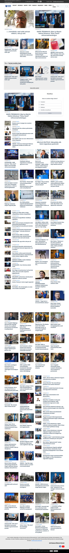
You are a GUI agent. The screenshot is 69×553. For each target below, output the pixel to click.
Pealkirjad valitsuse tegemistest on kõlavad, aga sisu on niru (26, 163)
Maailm (40, 74)
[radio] (50, 102)
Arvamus (10, 29)
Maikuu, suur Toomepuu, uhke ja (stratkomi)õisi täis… (41, 263)
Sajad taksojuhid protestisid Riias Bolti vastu (56, 347)
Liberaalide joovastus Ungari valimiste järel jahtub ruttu (10, 348)
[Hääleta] (50, 113)
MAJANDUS (40, 5)
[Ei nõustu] (67, 551)
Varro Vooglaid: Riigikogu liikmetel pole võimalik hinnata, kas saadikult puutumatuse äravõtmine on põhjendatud (11, 326)
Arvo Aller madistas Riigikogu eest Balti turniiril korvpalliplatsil (26, 507)
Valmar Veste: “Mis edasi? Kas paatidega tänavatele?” (26, 526)
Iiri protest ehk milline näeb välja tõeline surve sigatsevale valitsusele (57, 203)
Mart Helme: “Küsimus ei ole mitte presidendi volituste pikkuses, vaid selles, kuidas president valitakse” (57, 244)
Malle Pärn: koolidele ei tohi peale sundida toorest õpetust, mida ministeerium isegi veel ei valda (51, 401)
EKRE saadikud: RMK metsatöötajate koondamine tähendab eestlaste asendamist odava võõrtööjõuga (25, 368)
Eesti (40, 29)
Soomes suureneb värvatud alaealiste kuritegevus (25, 485)
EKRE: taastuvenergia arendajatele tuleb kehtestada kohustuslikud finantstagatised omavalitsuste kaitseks (22, 224)
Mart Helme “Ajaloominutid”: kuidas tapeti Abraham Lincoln (41, 78)
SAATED (26, 5)
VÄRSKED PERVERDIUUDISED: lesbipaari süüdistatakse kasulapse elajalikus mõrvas (41, 285)
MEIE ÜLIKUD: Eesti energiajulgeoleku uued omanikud (57, 326)
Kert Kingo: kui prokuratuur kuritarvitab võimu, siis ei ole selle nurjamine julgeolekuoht (22, 271)
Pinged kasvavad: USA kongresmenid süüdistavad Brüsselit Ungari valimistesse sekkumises (53, 418)
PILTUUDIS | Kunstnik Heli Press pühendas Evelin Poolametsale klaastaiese (42, 508)
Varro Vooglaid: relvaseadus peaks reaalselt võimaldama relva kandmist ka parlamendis (56, 368)
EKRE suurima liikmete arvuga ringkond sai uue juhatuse (11, 507)
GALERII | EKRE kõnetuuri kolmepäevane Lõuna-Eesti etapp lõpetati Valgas (42, 485)
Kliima (25, 50)
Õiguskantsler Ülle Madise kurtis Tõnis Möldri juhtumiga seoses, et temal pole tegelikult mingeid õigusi (42, 327)
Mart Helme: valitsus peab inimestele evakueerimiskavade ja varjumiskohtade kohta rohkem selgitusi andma (22, 254)
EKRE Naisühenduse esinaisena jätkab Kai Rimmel (56, 528)
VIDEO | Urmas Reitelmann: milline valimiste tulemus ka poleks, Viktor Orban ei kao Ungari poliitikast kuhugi (53, 425)
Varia (9, 442)
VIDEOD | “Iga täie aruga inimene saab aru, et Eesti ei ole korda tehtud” (26, 464)
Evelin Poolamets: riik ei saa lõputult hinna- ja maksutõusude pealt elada (11, 389)
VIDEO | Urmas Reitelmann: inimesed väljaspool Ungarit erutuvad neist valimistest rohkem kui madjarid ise (52, 432)
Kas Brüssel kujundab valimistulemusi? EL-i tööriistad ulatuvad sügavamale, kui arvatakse (22, 248)
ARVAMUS (20, 5)
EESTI (30, 5)
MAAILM (34, 5)
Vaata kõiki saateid (34, 88)
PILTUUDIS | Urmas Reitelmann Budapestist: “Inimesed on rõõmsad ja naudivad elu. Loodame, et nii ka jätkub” (42, 529)
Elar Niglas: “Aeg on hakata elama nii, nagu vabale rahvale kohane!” (42, 183)
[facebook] (39, 1)
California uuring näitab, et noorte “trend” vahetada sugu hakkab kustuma (57, 163)
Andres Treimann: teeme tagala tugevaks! (22, 282)
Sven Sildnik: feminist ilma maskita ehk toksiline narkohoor (57, 224)
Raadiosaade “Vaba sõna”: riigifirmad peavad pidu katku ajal (11, 51)
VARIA (45, 5)
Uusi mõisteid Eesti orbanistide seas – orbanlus (40, 366)
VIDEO (50, 5)
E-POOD (54, 6)
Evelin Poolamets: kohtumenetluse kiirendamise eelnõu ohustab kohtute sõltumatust (56, 264)
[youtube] (41, 1)
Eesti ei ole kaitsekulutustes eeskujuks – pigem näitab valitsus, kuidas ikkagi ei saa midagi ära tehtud (41, 164)
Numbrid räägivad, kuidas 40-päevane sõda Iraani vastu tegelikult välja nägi (26, 443)
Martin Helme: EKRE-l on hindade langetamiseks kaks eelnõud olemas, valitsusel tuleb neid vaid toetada (21, 236)
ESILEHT (15, 5)
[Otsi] (61, 6)
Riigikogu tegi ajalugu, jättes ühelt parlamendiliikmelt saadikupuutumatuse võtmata (25, 328)
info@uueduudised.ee (58, 1)
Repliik (55, 50)
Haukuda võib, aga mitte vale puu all (21, 241)
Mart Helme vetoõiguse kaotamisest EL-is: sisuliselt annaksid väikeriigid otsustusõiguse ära (11, 368)
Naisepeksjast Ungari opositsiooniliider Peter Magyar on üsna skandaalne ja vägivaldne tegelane (53, 457)
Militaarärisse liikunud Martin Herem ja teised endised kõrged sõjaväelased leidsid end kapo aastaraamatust (41, 55)
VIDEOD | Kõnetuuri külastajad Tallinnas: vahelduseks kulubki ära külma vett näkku (22, 145)
